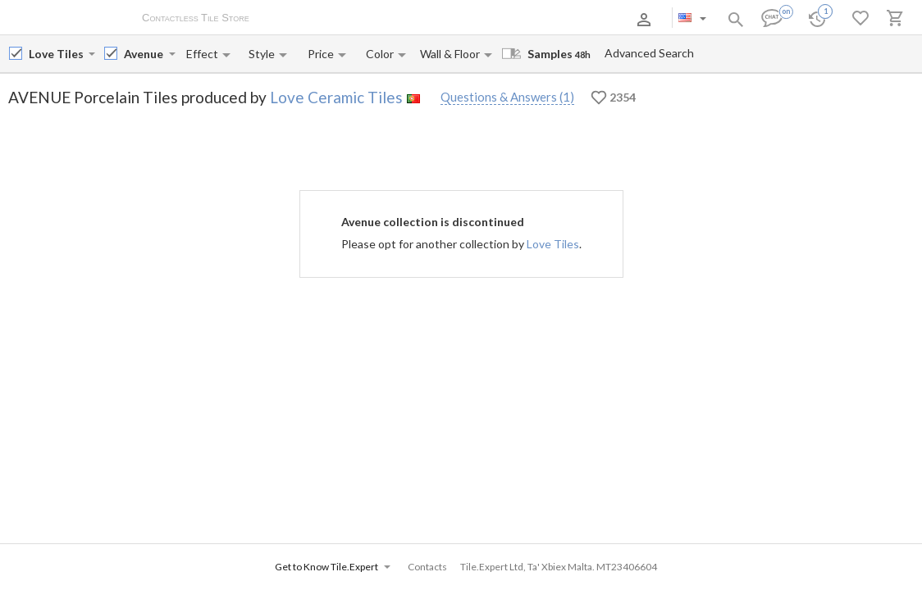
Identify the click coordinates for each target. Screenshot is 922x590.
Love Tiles (553, 244)
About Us (288, 18)
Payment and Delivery (372, 18)
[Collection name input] (144, 54)
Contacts (455, 18)
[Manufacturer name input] (57, 54)
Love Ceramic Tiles (336, 97)
